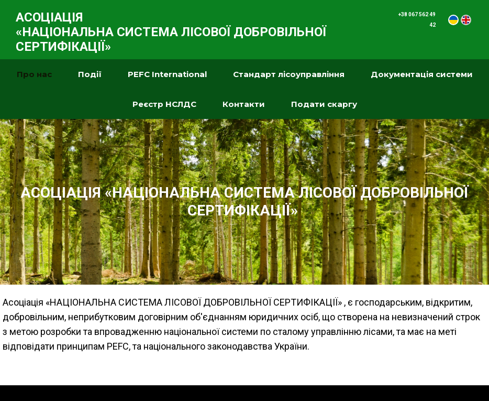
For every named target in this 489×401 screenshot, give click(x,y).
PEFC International (167, 74)
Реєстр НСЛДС (164, 104)
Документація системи (422, 74)
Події (90, 74)
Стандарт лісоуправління (288, 74)
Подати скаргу (324, 104)
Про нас (34, 74)
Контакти (244, 104)
